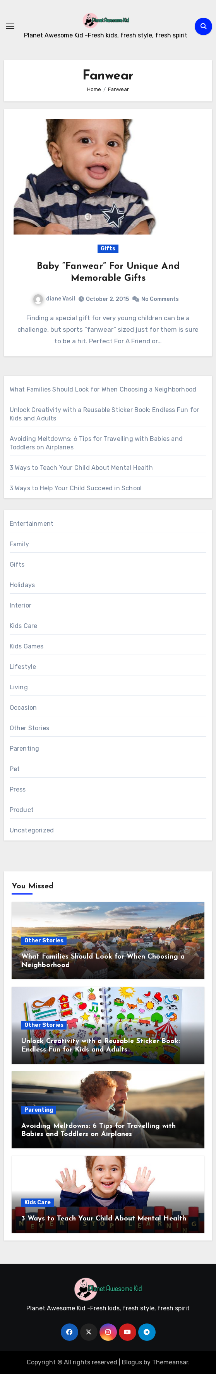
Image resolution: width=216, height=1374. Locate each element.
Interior (21, 605)
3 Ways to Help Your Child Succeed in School (76, 488)
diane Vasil (54, 298)
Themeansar (170, 1362)
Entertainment (32, 523)
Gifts (108, 248)
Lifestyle (23, 666)
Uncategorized (32, 830)
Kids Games (27, 646)
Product (22, 810)
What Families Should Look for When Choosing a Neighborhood (103, 389)
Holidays (22, 585)
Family (19, 544)
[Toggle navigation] (10, 26)
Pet (15, 769)
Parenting (24, 748)
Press (18, 789)
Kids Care (24, 626)
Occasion (23, 707)
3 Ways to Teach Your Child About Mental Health (81, 467)
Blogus (132, 1362)
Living (19, 687)
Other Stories (30, 728)
